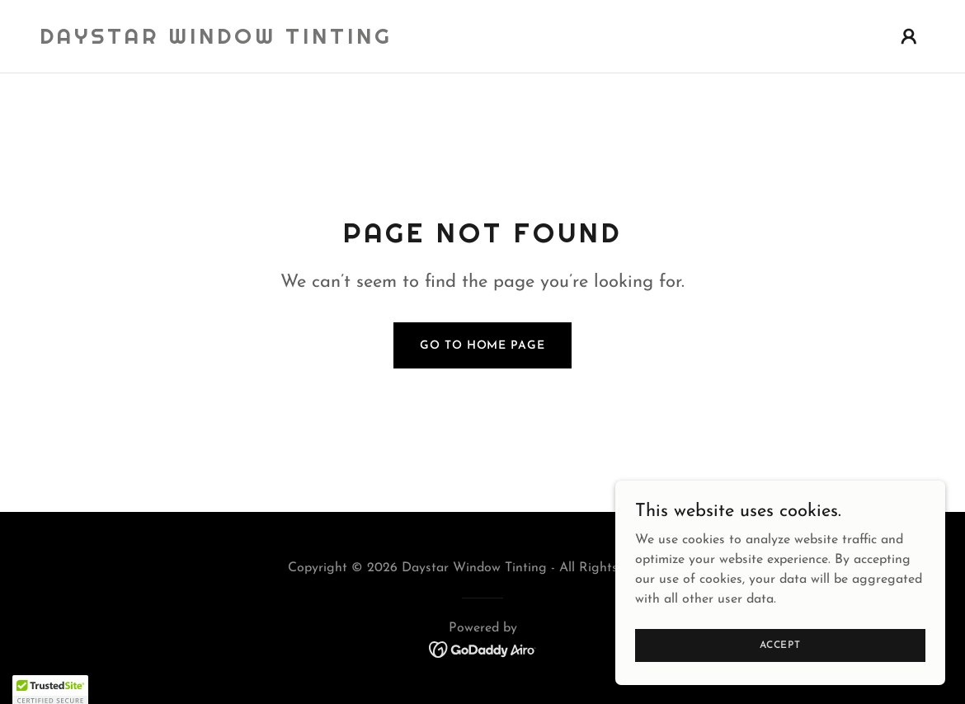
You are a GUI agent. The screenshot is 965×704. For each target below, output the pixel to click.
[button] (908, 36)
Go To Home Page (482, 346)
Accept (780, 678)
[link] (216, 40)
